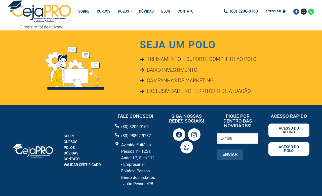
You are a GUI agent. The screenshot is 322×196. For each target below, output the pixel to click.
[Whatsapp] (311, 11)
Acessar (275, 11)
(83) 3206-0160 (244, 11)
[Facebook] (296, 11)
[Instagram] (303, 11)
